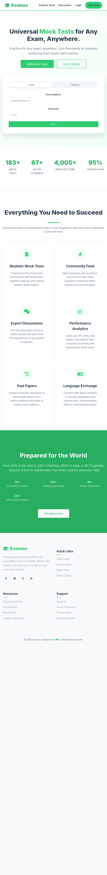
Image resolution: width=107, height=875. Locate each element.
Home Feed (63, 559)
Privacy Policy (64, 612)
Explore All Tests (37, 63)
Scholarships (10, 607)
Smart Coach (64, 575)
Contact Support (65, 618)
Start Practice (64, 564)
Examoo (16, 5)
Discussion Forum (12, 601)
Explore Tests (47, 5)
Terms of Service (66, 607)
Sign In (53, 124)
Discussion (65, 5)
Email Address (53, 94)
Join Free (93, 5)
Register (75, 85)
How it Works (71, 63)
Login (78, 5)
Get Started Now (53, 513)
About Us (62, 601)
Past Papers (9, 612)
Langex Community (13, 618)
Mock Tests (63, 570)
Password (53, 108)
